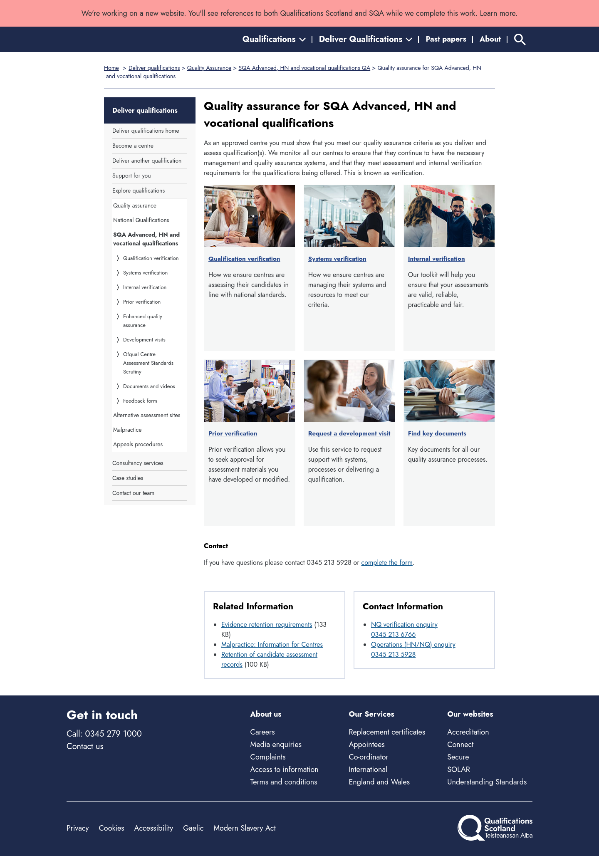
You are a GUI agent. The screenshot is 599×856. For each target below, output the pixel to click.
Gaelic (193, 828)
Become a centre (132, 145)
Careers (262, 732)
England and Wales (379, 782)
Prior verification (142, 302)
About (490, 39)
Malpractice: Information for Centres (272, 644)
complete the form (387, 562)
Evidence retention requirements (266, 624)
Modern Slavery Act (244, 828)
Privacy (78, 828)
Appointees (366, 744)
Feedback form (140, 401)
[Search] (519, 39)
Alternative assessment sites (146, 415)
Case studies (127, 478)
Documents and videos (149, 386)
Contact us (85, 746)
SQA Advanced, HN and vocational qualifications (146, 238)
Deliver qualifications (154, 68)
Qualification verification (151, 258)
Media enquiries (276, 744)
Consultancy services (137, 463)
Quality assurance (134, 205)
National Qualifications (141, 220)
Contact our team (133, 493)
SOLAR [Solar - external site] (458, 769)
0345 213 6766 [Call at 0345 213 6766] (393, 634)
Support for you (131, 175)
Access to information (284, 769)
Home (111, 68)
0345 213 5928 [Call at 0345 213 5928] (393, 654)
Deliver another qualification (146, 160)
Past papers (446, 39)
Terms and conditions (283, 782)
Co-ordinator (368, 757)
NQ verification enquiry (404, 624)
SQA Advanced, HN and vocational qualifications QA (305, 68)
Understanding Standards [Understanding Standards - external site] (487, 782)
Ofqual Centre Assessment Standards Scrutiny (148, 363)
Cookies (111, 828)
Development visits (144, 340)
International (368, 769)
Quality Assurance (209, 68)
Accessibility (153, 828)
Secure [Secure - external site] (458, 757)
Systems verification (145, 273)
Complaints (268, 757)
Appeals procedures (138, 444)
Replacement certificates (387, 732)
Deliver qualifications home (145, 130)
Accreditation (468, 732)
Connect (460, 744)
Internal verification (144, 287)
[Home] (104, 39)
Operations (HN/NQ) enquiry (413, 644)
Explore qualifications (138, 190)
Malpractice (127, 430)
